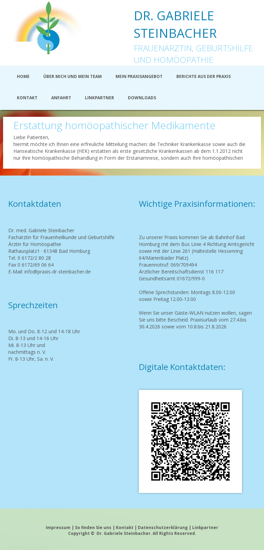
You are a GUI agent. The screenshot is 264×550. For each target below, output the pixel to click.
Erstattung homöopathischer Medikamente (114, 125)
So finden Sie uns (93, 527)
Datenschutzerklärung (163, 527)
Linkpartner (205, 527)
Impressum (58, 527)
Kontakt (124, 527)
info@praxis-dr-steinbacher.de (57, 271)
